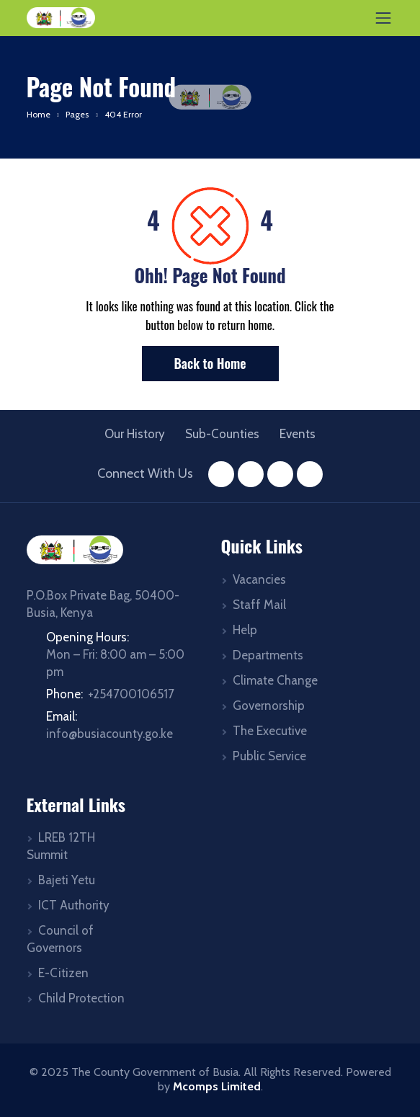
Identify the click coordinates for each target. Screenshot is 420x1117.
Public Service (269, 756)
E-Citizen (63, 973)
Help (245, 630)
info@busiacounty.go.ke (109, 733)
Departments (268, 655)
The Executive (270, 731)
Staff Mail (259, 604)
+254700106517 (131, 694)
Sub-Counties (222, 434)
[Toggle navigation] (383, 18)
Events (298, 434)
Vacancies (259, 579)
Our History (134, 434)
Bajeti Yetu (66, 880)
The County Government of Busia (154, 1072)
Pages (77, 114)
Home (38, 114)
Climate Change (275, 680)
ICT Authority (74, 905)
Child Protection (81, 998)
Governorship (269, 705)
